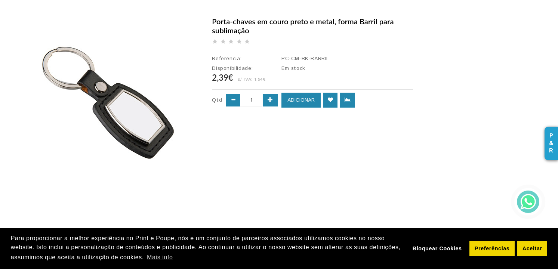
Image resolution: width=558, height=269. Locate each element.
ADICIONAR (301, 100)
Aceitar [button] (532, 248)
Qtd (217, 100)
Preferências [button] (492, 248)
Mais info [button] (160, 257)
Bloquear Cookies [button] (437, 248)
